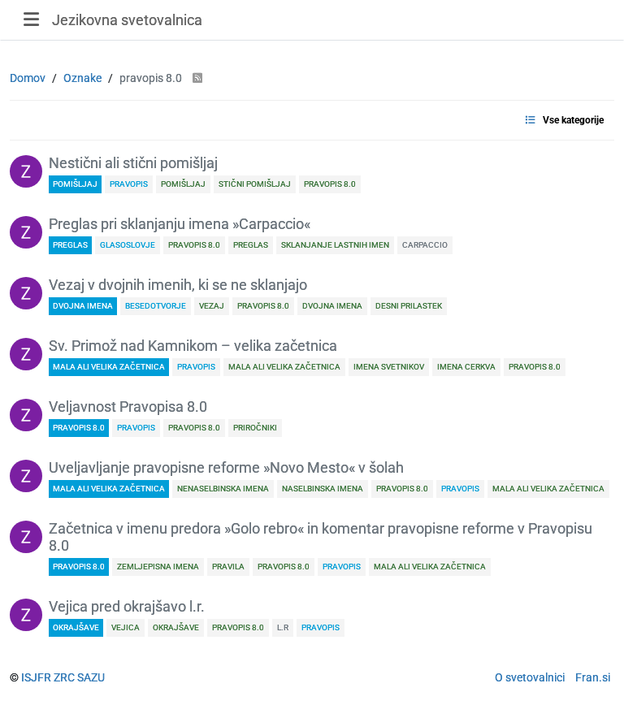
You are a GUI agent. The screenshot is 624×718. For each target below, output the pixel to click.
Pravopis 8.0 (79, 427)
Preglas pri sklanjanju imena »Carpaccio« (179, 224)
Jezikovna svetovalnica (127, 19)
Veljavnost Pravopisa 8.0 (128, 407)
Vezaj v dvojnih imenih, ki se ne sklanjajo (178, 285)
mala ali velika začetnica (109, 366)
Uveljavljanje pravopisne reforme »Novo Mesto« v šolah (226, 468)
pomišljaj (75, 184)
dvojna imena (83, 305)
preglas (70, 244)
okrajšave (76, 627)
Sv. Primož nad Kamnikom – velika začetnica (193, 346)
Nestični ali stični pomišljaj (133, 163)
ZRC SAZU (79, 677)
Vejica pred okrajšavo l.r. (127, 607)
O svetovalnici (530, 677)
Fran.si (592, 677)
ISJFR (36, 677)
